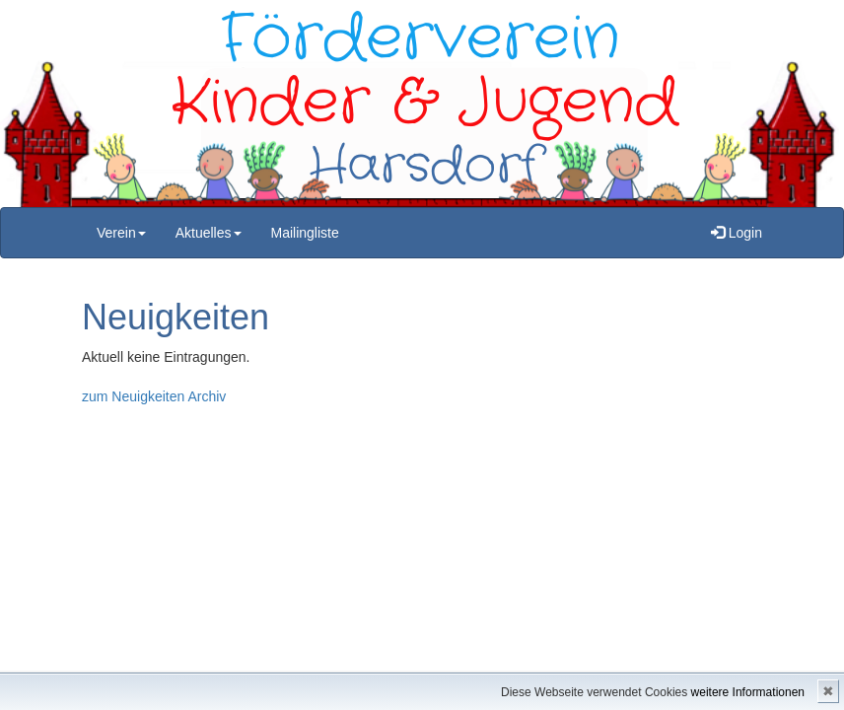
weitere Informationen (748, 692)
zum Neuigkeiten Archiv (154, 396)
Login (736, 233)
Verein (121, 233)
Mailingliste (305, 233)
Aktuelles (209, 233)
